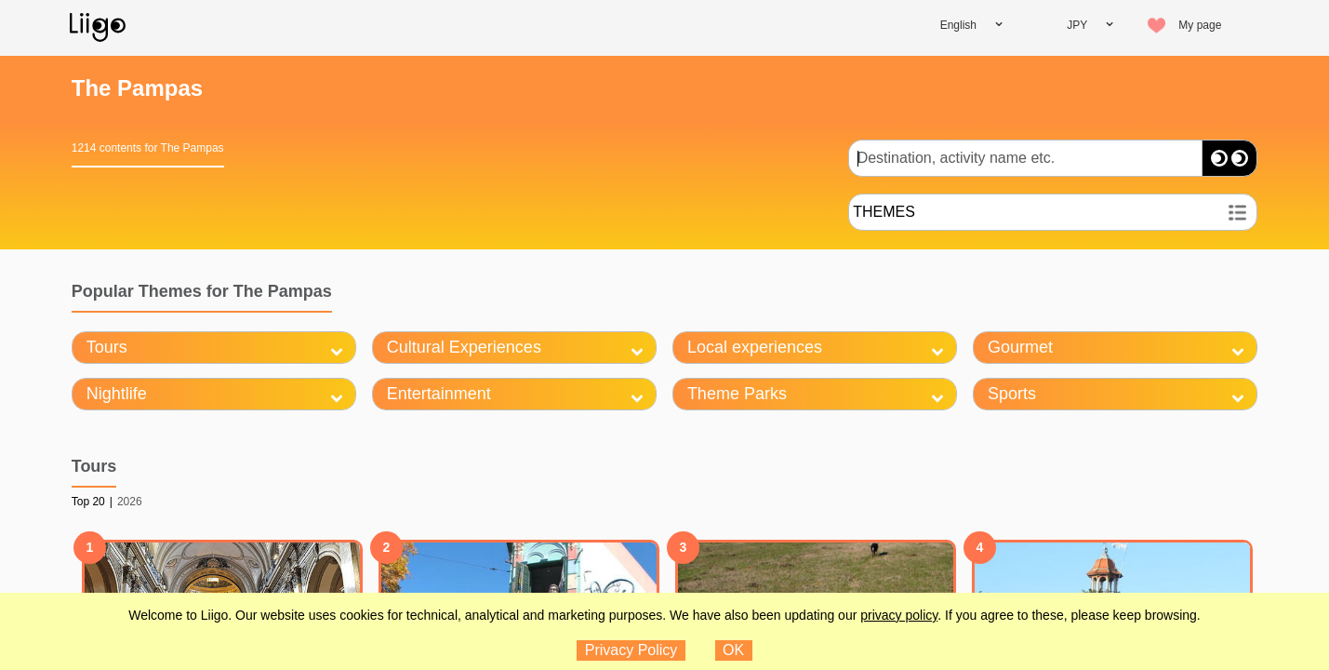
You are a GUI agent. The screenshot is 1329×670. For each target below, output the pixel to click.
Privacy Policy (631, 650)
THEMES (884, 212)
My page (1199, 25)
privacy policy (898, 615)
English (958, 25)
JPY (1077, 25)
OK (733, 650)
